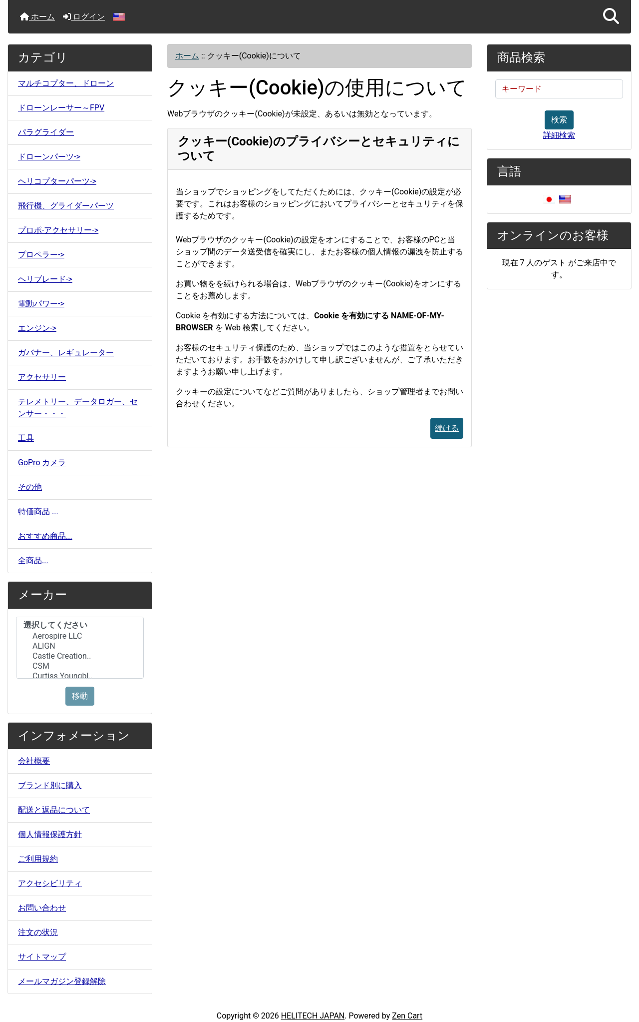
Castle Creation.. (79, 656)
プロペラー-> (41, 254)
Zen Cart (407, 1016)
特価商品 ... (38, 511)
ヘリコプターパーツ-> (57, 181)
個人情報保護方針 (50, 834)
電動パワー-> (41, 303)
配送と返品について (54, 810)
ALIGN (79, 646)
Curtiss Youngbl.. (79, 676)
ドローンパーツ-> (49, 156)
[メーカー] (80, 648)
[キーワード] (559, 88)
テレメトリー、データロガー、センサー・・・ (78, 407)
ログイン (84, 16)
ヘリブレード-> (45, 279)
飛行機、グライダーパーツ (66, 205)
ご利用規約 (38, 859)
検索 (559, 119)
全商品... (33, 560)
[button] (611, 16)
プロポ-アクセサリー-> (58, 230)
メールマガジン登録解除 (62, 981)
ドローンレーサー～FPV (61, 107)
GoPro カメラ (42, 462)
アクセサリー (42, 377)
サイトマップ (42, 957)
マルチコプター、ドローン (66, 83)
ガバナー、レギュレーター (66, 352)
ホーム (37, 16)
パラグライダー (46, 132)
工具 (26, 438)
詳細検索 (559, 135)
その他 (30, 487)
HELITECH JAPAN (313, 1016)
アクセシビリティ (50, 883)
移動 (80, 696)
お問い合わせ (42, 908)
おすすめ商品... (45, 536)
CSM (79, 666)
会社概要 (34, 761)
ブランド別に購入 (50, 785)
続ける (447, 428)
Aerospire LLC (79, 636)
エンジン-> (37, 328)
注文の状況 (38, 932)
